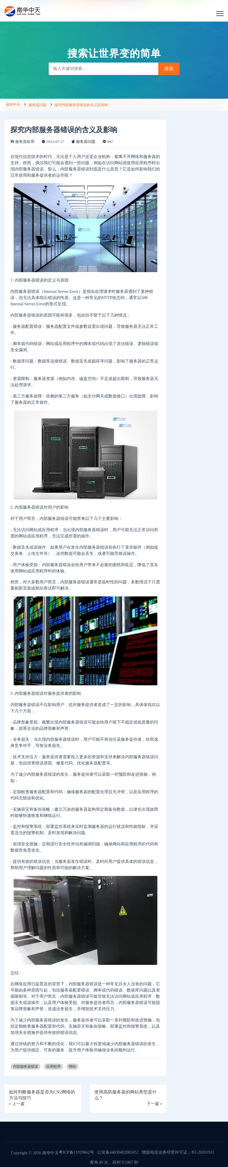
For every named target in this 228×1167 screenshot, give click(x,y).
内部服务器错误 (25, 1066)
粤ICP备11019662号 (76, 1152)
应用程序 (53, 1066)
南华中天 (13, 105)
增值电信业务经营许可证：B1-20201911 (178, 1152)
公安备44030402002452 (118, 1152)
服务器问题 (37, 105)
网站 (72, 1066)
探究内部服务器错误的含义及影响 (81, 105)
